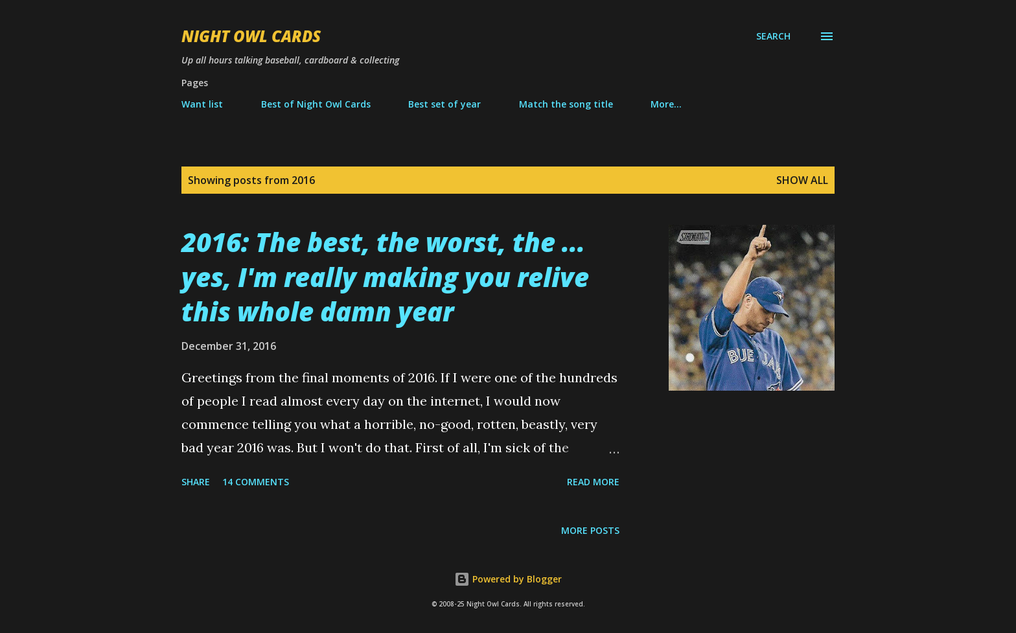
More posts (590, 530)
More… (666, 104)
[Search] (773, 36)
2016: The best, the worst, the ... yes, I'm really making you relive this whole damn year (385, 276)
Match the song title (566, 104)
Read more (593, 482)
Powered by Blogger (508, 579)
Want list (202, 104)
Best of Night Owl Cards (316, 104)
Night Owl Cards (251, 36)
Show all (802, 180)
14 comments (255, 482)
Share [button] (195, 482)
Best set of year (444, 104)
